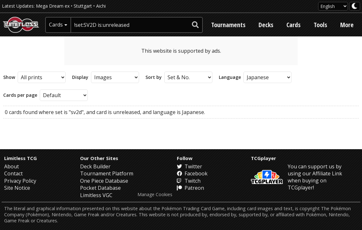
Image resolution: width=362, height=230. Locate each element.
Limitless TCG (20, 158)
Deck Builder (95, 166)
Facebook (192, 173)
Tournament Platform (106, 173)
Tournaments (228, 24)
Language (230, 77)
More (347, 24)
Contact (13, 173)
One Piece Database (104, 180)
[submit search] (195, 25)
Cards (293, 24)
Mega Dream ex (53, 6)
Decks (266, 24)
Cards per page (20, 95)
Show (9, 77)
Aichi (101, 6)
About (11, 166)
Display (80, 77)
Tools (320, 24)
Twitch (189, 180)
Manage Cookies (154, 194)
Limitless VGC (96, 195)
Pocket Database (100, 187)
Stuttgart (83, 6)
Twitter (189, 166)
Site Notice (17, 187)
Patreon (190, 187)
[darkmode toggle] (354, 6)
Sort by (153, 77)
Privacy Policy (20, 180)
